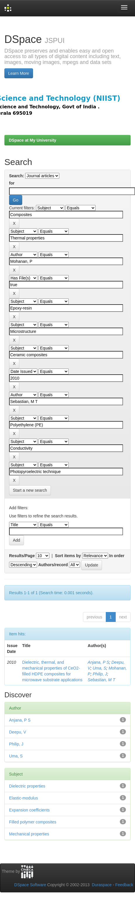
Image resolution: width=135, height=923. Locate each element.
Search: (16, 175)
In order (116, 555)
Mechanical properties (29, 834)
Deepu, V (17, 732)
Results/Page (22, 555)
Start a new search (30, 490)
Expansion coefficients (29, 810)
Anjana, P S (98, 662)
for (12, 183)
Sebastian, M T (101, 679)
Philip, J (100, 674)
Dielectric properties (27, 786)
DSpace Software (30, 884)
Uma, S (99, 668)
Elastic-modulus (23, 798)
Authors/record (53, 564)
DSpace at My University (32, 140)
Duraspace (102, 884)
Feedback (124, 884)
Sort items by (68, 555)
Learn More (18, 73)
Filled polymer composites (32, 822)
